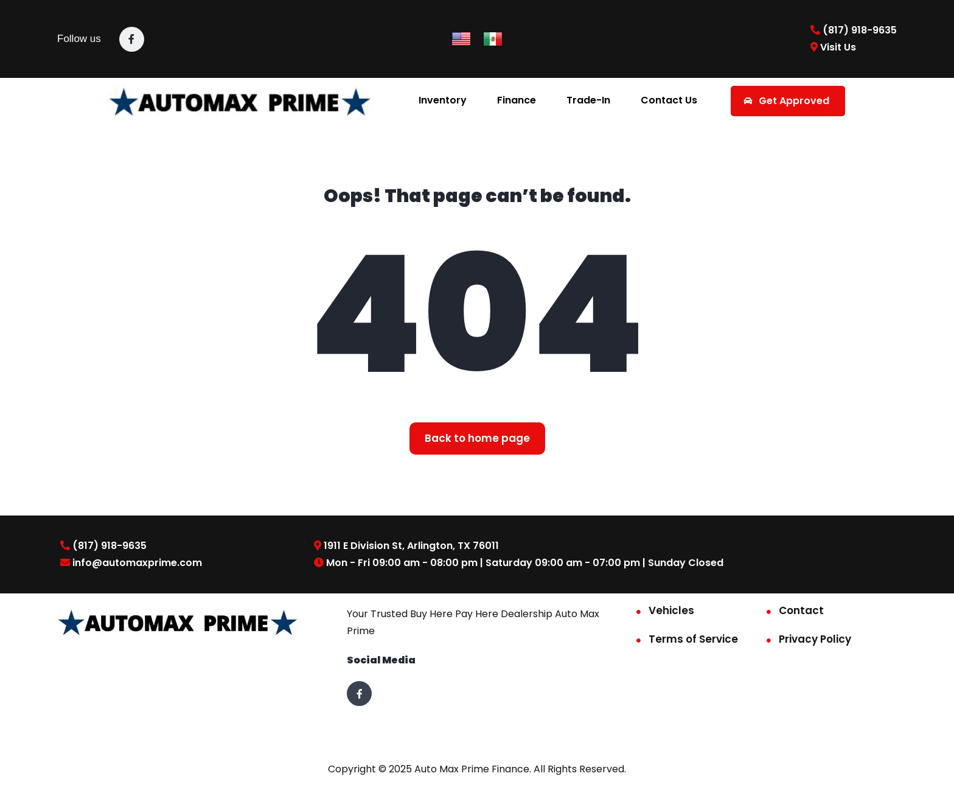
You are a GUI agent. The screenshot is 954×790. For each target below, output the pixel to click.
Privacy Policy (815, 639)
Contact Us (669, 100)
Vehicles (671, 610)
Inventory (443, 100)
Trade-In (588, 100)
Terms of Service (693, 639)
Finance (516, 100)
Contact (801, 610)
